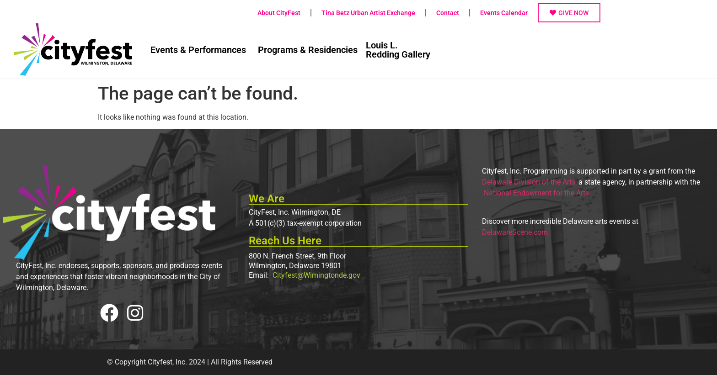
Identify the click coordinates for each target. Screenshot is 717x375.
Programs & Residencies (308, 49)
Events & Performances (198, 49)
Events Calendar (504, 12)
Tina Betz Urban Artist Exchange (368, 12)
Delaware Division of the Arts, (529, 182)
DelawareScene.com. (516, 232)
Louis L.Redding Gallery (398, 50)
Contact (447, 12)
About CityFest (278, 12)
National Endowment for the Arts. (536, 193)
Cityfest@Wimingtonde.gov (315, 275)
